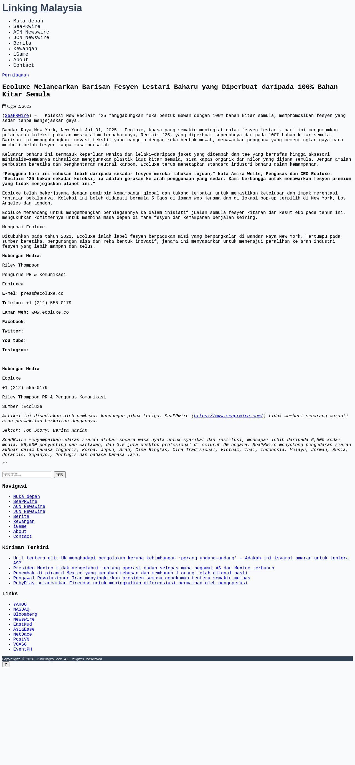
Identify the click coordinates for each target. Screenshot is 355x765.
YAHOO (20, 690)
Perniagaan (15, 86)
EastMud (22, 714)
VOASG (20, 738)
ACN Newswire (31, 35)
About (20, 68)
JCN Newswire (31, 41)
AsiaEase (24, 720)
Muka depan (28, 21)
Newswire (24, 708)
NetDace (22, 726)
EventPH (22, 744)
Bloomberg (25, 702)
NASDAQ (21, 696)
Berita (22, 48)
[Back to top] (5, 760)
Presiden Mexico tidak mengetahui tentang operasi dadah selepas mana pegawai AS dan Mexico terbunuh (143, 648)
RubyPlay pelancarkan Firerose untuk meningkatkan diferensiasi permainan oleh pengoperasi (130, 666)
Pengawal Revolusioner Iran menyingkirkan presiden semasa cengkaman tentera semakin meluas (131, 660)
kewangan (25, 55)
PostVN (21, 732)
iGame (20, 61)
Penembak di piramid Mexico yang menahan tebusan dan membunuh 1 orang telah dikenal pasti (130, 654)
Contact (23, 74)
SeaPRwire (26, 28)
